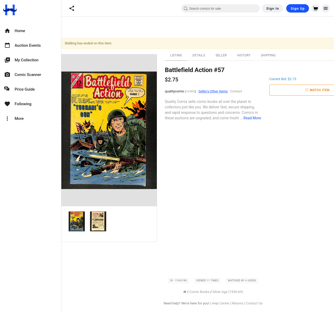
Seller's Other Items (214, 91)
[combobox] (220, 8)
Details (199, 55)
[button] (71, 8)
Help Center (221, 303)
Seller (222, 55)
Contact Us (255, 303)
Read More (253, 118)
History (244, 55)
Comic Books (200, 292)
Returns (238, 303)
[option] (30, 30)
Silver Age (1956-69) (228, 292)
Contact (237, 91)
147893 (191, 91)
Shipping (269, 55)
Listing (177, 55)
